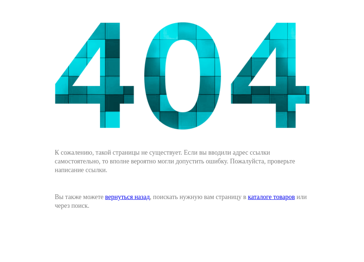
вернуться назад (127, 197)
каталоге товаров (271, 197)
